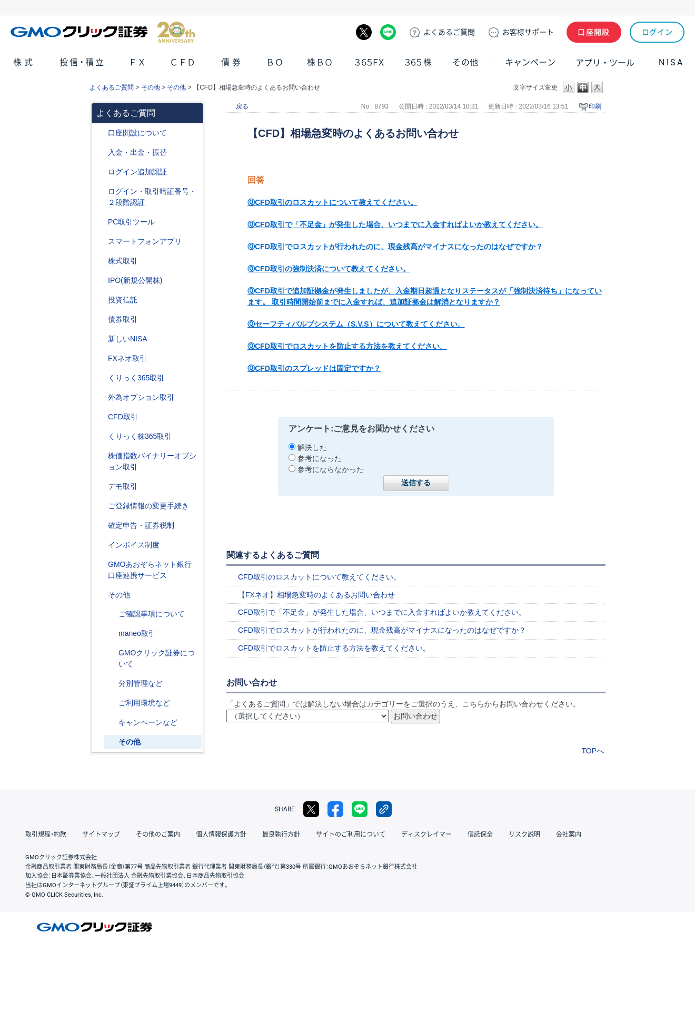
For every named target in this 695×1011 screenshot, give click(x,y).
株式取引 (122, 261)
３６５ (418, 62)
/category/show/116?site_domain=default (100, 300)
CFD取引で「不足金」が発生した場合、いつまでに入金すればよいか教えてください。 (382, 612)
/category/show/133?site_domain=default (100, 456)
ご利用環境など (144, 703)
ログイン (657, 32)
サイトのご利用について (350, 834)
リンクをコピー (384, 809)
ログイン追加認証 (137, 172)
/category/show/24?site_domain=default (100, 358)
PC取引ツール (131, 222)
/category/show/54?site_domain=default (100, 191)
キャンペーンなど (147, 722)
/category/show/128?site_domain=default (100, 564)
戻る (242, 106)
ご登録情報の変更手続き (148, 506)
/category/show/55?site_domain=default (100, 152)
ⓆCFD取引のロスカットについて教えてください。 (332, 202)
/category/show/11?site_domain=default (100, 417)
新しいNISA (127, 339)
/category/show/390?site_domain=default (100, 545)
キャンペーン (530, 62)
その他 (465, 62)
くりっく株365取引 (140, 436)
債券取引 (122, 319)
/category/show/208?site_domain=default (100, 241)
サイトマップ (101, 834)
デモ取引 (122, 486)
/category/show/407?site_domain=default (100, 436)
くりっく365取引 (136, 378)
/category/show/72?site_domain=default (100, 261)
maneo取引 (137, 633)
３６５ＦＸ (369, 62)
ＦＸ (137, 62)
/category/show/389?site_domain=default (100, 319)
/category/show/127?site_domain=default (100, 525)
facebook (335, 809)
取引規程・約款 (45, 834)
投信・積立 (82, 62)
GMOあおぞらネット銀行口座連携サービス (150, 570)
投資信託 (122, 300)
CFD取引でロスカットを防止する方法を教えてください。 (334, 648)
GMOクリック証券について (156, 658)
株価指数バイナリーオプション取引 (152, 461)
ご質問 (449, 32)
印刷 (595, 106)
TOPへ (592, 751)
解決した (312, 447)
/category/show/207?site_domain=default (100, 222)
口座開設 (594, 32)
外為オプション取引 (141, 397)
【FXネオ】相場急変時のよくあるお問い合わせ (316, 595)
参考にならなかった (330, 469)
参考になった (319, 458)
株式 (24, 62)
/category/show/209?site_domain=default (100, 486)
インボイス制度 (134, 545)
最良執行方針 (281, 834)
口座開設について (137, 133)
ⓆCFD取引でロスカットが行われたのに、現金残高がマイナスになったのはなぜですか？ (395, 246)
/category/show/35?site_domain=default (100, 378)
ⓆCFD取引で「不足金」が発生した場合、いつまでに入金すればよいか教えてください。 (395, 224)
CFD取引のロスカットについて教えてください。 (319, 577)
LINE (388, 32)
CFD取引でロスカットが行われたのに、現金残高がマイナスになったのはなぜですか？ (382, 630)
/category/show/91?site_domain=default (100, 133)
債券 (232, 62)
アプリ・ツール (604, 62)
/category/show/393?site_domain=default (100, 339)
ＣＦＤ (183, 62)
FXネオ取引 (127, 358)
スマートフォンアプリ (145, 241)
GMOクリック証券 (103, 32)
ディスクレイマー (426, 834)
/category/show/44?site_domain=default (100, 595)
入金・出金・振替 (137, 152)
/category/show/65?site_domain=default (100, 397)
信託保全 (480, 834)
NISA (671, 62)
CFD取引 (123, 417)
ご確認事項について (151, 614)
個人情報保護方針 (221, 834)
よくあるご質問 (112, 87)
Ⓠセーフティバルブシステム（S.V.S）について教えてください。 (356, 324)
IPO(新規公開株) (135, 280)
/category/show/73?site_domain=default (100, 280)
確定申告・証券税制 (141, 525)
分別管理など (140, 683)
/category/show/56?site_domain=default (100, 506)
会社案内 (568, 834)
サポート (528, 32)
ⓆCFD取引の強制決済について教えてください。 (328, 268)
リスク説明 (524, 834)
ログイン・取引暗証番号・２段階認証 (152, 197)
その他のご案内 (158, 834)
